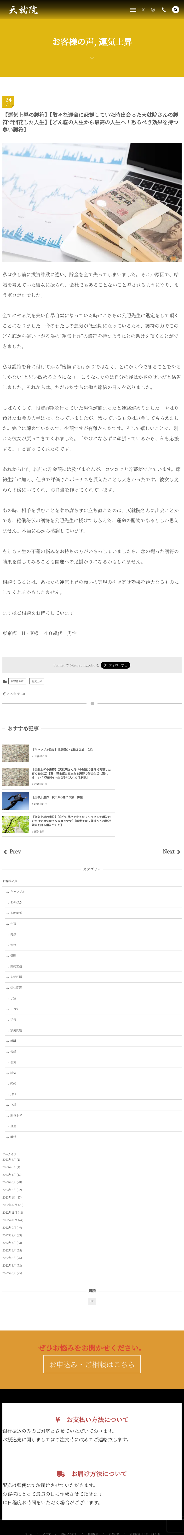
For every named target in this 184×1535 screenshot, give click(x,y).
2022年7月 (9, 1204)
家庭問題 (16, 991)
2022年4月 (9, 1227)
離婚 (13, 1098)
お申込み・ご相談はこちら (92, 1334)
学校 (13, 981)
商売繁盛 (16, 928)
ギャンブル (17, 853)
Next (172, 813)
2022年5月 (9, 1219)
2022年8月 (9, 1197)
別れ (13, 906)
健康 (13, 896)
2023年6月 (9, 1121)
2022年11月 (9, 1174)
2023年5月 (9, 1129)
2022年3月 (9, 1235)
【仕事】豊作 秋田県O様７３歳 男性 (57, 778)
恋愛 (13, 1024)
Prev (11, 813)
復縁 (13, 1013)
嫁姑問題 (16, 949)
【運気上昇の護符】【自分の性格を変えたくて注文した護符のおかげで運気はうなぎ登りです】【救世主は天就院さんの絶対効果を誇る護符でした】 (150, 781)
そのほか (16, 864)
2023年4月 (9, 1136)
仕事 (13, 885)
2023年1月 (9, 1159)
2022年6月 (9, 1212)
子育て (14, 970)
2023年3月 (9, 1144)
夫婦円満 (16, 938)
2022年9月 (9, 1189)
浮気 (13, 1034)
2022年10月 (9, 1182)
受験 (13, 917)
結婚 (13, 1045)
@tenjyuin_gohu (82, 665)
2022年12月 (9, 1167)
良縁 (13, 1055)
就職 (13, 1002)
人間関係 (16, 874)
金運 (13, 1088)
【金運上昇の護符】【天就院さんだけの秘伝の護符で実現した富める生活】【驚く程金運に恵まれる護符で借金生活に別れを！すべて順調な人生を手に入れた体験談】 (150, 752)
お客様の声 (17, 681)
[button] (175, 9)
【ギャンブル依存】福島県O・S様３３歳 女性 (59, 750)
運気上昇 (37, 681)
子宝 (13, 960)
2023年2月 (9, 1151)
